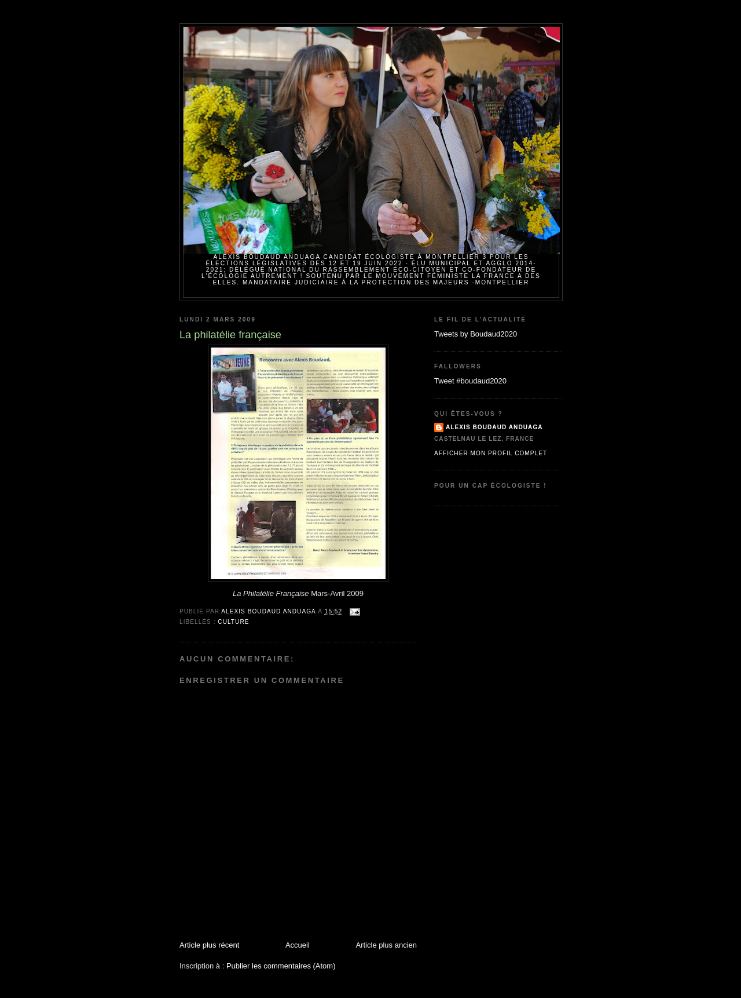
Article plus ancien (386, 945)
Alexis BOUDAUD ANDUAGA (494, 427)
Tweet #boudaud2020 (470, 380)
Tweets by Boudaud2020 (475, 334)
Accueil (297, 945)
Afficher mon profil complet (490, 453)
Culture (233, 622)
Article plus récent (209, 945)
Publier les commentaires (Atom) (281, 966)
